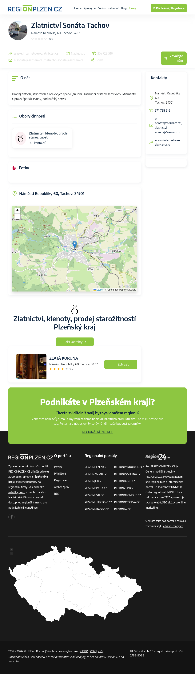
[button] (74, 245)
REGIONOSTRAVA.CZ (126, 502)
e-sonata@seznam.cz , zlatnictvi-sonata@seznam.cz (168, 125)
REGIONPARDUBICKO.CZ (129, 467)
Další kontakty (74, 342)
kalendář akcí (36, 487)
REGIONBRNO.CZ (124, 481)
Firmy (132, 8)
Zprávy (90, 8)
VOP (93, 651)
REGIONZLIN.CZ (123, 488)
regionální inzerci (32, 502)
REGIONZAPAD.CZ (96, 474)
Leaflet (98, 289)
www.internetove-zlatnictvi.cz (167, 142)
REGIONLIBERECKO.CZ (98, 502)
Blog (124, 8)
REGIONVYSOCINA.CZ (127, 474)
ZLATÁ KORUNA (63, 358)
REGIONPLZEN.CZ (95, 467)
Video (101, 8)
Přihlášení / (161, 8)
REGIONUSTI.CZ (94, 495)
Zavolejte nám (173, 58)
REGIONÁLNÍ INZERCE (97, 432)
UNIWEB (176, 487)
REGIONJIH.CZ (93, 481)
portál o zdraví (175, 521)
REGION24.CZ (122, 509)
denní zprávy (23, 476)
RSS (56, 493)
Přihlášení (60, 473)
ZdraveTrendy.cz (173, 526)
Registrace (178, 8)
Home (78, 8)
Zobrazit (123, 364)
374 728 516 (162, 110)
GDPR (84, 651)
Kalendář (113, 8)
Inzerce (58, 467)
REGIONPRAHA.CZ (96, 488)
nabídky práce (16, 492)
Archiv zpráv (61, 487)
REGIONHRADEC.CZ (97, 509)
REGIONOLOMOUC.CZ (127, 495)
